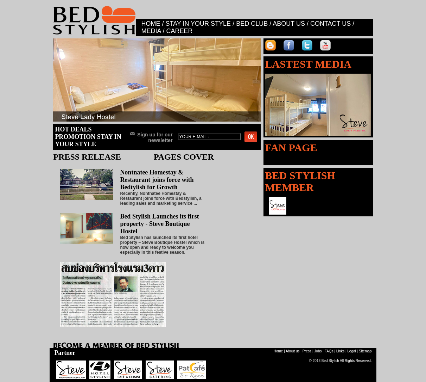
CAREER (179, 31)
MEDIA (151, 31)
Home (278, 351)
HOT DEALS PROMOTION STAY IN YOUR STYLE (88, 137)
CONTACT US (330, 23)
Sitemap (365, 351)
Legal (351, 351)
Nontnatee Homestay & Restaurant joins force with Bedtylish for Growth (156, 180)
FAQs (329, 351)
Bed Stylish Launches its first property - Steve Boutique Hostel (159, 224)
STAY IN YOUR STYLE (198, 23)
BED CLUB (252, 23)
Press (307, 351)
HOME (150, 23)
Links (340, 351)
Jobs (318, 351)
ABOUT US (289, 23)
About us (292, 351)
